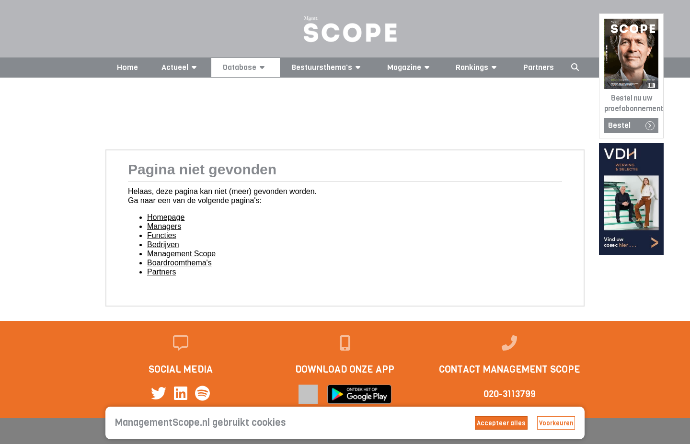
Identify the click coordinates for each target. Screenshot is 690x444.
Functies (161, 235)
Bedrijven (163, 244)
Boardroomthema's (179, 263)
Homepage (165, 217)
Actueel (180, 67)
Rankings (478, 67)
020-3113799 (509, 394)
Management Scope (181, 254)
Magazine (410, 67)
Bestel (631, 125)
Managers (164, 226)
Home (127, 67)
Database (245, 67)
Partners (538, 67)
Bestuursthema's (327, 67)
